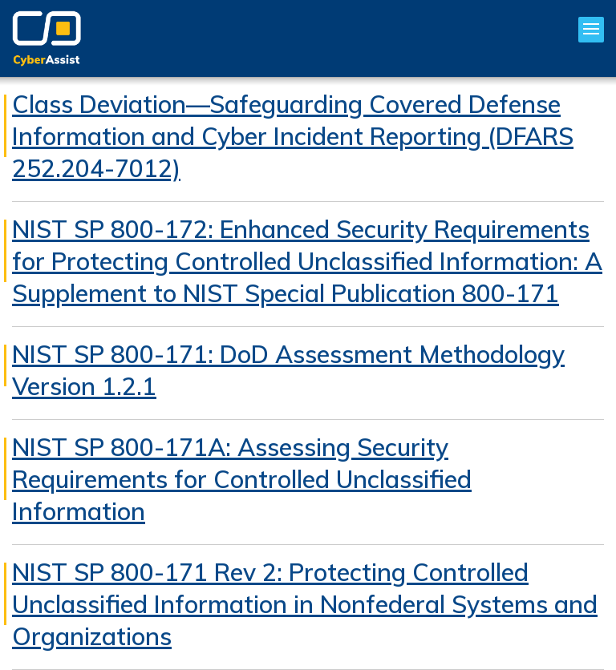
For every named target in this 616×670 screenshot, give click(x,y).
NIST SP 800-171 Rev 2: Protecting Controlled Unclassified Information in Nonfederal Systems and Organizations (305, 604)
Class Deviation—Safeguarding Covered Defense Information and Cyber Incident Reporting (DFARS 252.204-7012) (292, 136)
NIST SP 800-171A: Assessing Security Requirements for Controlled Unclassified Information (242, 479)
